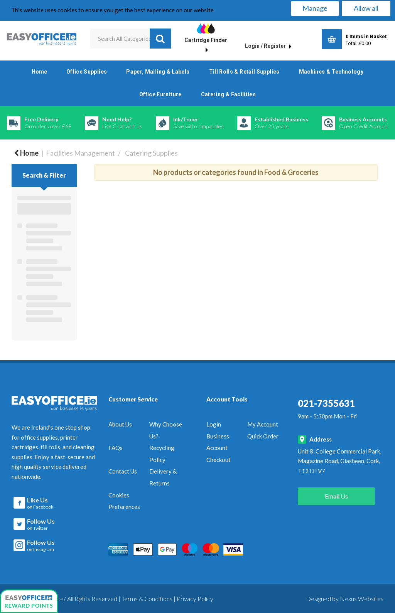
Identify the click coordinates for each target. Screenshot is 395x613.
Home (39, 72)
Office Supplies (86, 72)
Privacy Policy (195, 597)
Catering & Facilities (228, 94)
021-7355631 (326, 403)
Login (213, 424)
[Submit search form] (160, 39)
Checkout (218, 459)
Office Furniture (160, 94)
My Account (262, 424)
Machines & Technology (331, 72)
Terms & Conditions (147, 597)
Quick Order (263, 436)
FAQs (115, 447)
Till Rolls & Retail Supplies (244, 72)
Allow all (366, 8)
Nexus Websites (361, 597)
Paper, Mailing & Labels (157, 72)
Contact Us (122, 471)
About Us (120, 424)
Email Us (336, 496)
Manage (314, 8)
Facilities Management (80, 153)
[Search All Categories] (130, 39)
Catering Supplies (151, 153)
